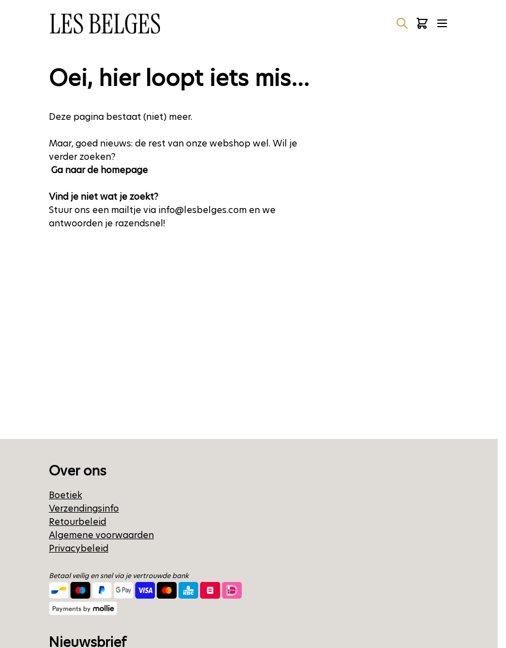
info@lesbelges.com (202, 210)
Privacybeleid (78, 548)
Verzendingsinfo (84, 508)
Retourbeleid (77, 521)
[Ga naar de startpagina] (104, 23)
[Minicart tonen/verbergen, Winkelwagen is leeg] (422, 23)
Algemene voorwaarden (101, 535)
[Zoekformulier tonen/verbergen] (402, 23)
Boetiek (65, 495)
